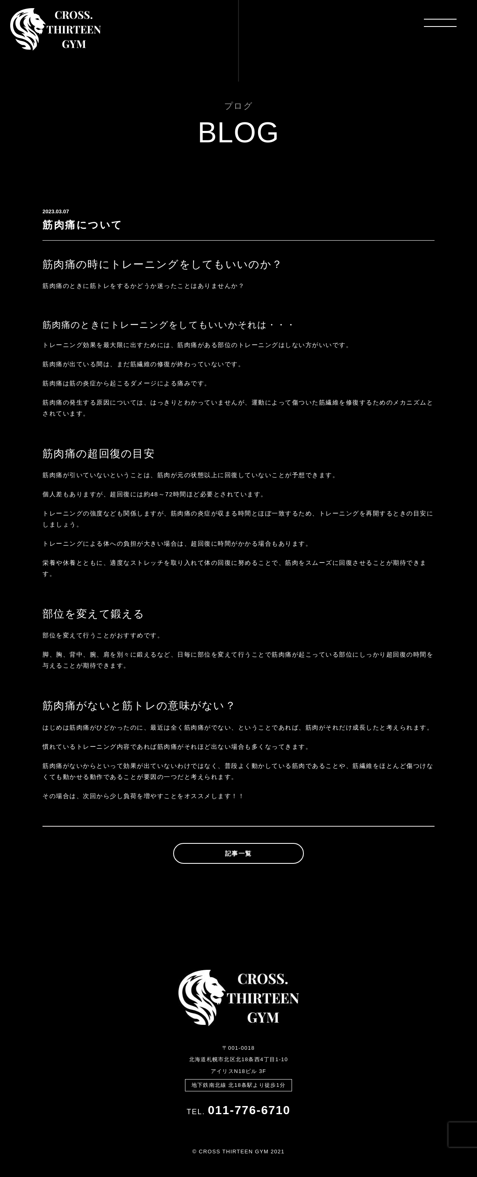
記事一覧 (238, 853)
